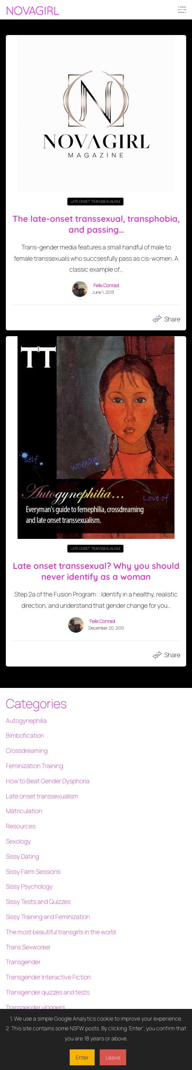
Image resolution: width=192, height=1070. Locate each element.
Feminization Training (34, 765)
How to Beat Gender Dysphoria (48, 781)
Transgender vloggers (35, 1007)
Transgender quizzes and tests (48, 992)
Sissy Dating (22, 856)
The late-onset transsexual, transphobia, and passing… (96, 224)
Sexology (18, 841)
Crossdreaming (27, 750)
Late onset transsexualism (95, 201)
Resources (20, 826)
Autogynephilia (26, 720)
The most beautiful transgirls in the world (61, 932)
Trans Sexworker (28, 947)
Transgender (23, 962)
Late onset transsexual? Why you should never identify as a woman (96, 571)
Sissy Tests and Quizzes (38, 901)
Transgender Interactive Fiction (48, 977)
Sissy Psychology (29, 886)
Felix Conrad (106, 285)
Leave (113, 1057)
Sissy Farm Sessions (33, 871)
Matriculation (24, 811)
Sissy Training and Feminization (48, 916)
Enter (82, 1057)
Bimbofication (25, 735)
